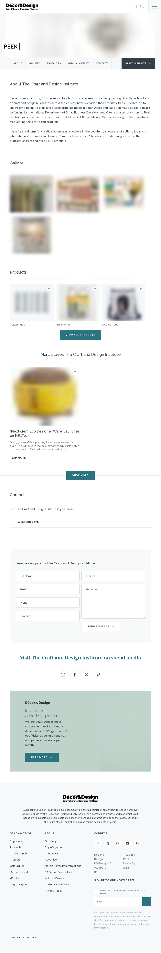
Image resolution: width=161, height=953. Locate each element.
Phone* (24, 602)
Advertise (49, 865)
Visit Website (138, 63)
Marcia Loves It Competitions (62, 873)
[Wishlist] (141, 6)
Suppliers (16, 842)
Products (54, 63)
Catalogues (18, 873)
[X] (108, 844)
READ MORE (42, 757)
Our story (49, 842)
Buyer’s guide (51, 849)
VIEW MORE (80, 475)
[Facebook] (98, 844)
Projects (16, 865)
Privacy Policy (52, 904)
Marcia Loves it (78, 63)
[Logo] (66, 6)
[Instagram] (118, 844)
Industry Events (53, 888)
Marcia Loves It (20, 880)
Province (25, 616)
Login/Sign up (19, 896)
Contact (102, 63)
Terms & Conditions (56, 896)
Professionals (19, 857)
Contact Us (50, 857)
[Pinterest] (137, 844)
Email (23, 589)
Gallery (34, 63)
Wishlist (15, 888)
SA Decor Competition (58, 880)
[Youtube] (128, 844)
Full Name (26, 576)
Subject (90, 576)
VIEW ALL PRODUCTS (80, 335)
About (17, 63)
